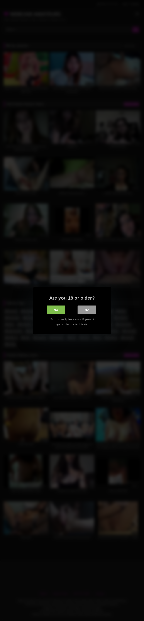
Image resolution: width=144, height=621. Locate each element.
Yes (55, 309)
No (87, 309)
